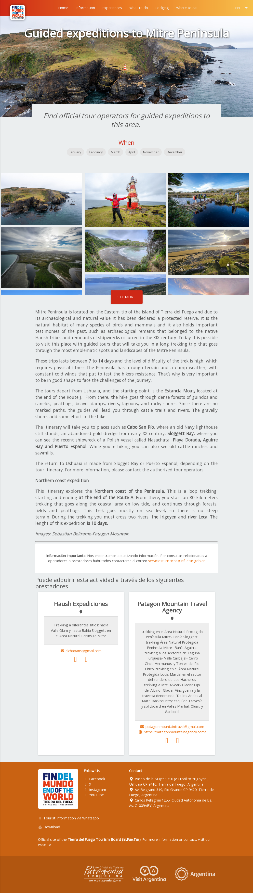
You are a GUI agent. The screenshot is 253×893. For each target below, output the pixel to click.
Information (85, 7)
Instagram (95, 789)
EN (242, 8)
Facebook (94, 779)
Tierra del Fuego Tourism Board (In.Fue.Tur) (104, 839)
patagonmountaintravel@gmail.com (172, 726)
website (44, 844)
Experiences (112, 7)
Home (63, 7)
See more (126, 297)
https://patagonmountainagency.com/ (172, 732)
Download (49, 827)
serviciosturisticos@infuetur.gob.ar (176, 560)
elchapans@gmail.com (81, 650)
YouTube (94, 794)
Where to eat (187, 7)
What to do (138, 7)
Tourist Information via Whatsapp (68, 818)
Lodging (162, 7)
